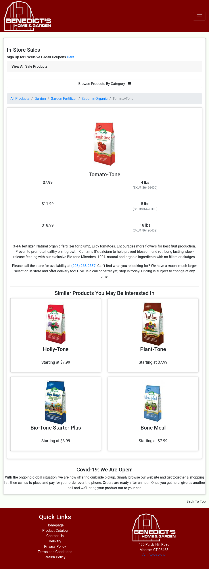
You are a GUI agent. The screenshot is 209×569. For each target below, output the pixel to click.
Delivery (55, 541)
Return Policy (55, 557)
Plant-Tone (153, 349)
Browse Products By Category (104, 84)
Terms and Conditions (55, 552)
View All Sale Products (29, 66)
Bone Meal (153, 428)
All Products (19, 98)
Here (70, 57)
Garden (40, 98)
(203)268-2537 (154, 555)
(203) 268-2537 (83, 266)
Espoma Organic (94, 98)
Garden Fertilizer (64, 98)
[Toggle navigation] (199, 16)
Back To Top (196, 501)
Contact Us (55, 536)
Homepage (55, 525)
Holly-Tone (56, 349)
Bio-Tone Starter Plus (56, 428)
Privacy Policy (55, 546)
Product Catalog (55, 530)
